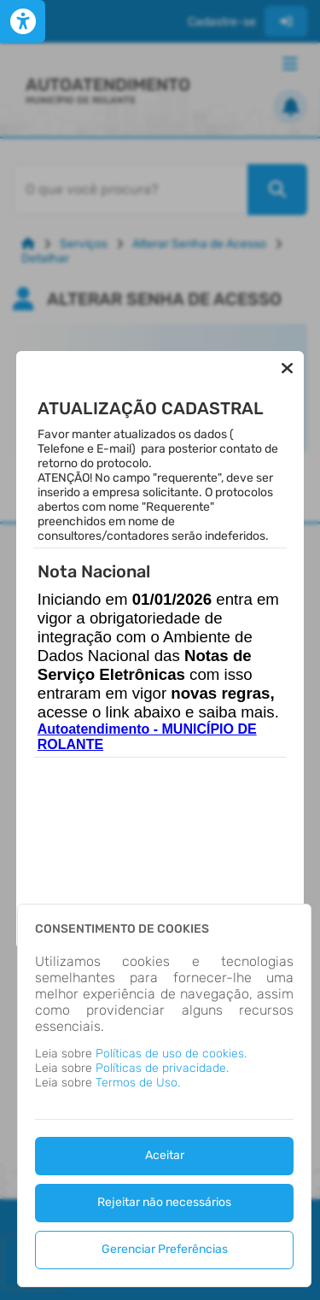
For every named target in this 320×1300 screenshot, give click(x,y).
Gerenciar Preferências (165, 1249)
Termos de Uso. (138, 1082)
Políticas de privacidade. (162, 1068)
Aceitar (164, 1155)
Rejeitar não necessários (164, 1202)
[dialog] (164, 1095)
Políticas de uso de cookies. (171, 1053)
